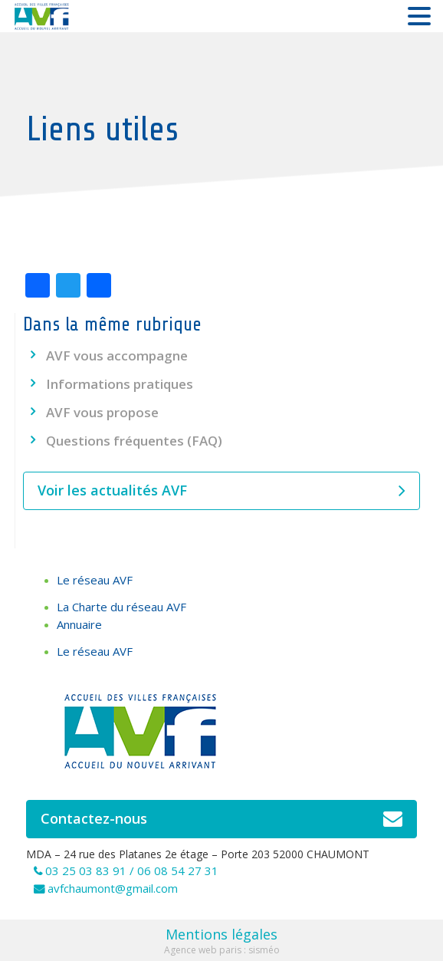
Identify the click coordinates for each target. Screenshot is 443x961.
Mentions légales (221, 934)
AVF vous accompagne (117, 355)
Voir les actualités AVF (221, 490)
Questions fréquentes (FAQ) (134, 440)
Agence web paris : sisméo (222, 949)
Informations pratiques (119, 384)
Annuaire (79, 624)
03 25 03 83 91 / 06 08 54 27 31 (131, 870)
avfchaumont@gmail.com (113, 888)
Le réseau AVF (95, 579)
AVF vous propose (102, 412)
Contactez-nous (221, 819)
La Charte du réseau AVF (121, 606)
